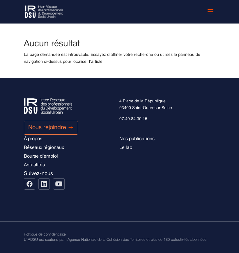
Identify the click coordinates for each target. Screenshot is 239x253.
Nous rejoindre (47, 127)
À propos (33, 139)
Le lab (125, 148)
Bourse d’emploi (41, 156)
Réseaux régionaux (44, 148)
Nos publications (137, 139)
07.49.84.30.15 (133, 119)
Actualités (34, 165)
